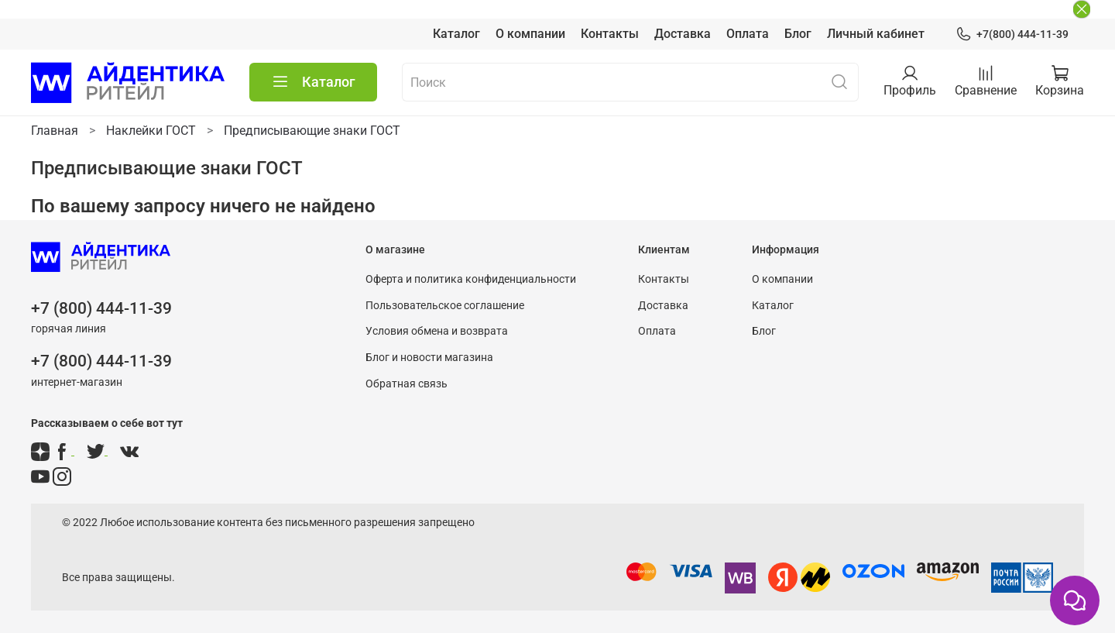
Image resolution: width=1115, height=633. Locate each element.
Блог (797, 33)
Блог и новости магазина (429, 357)
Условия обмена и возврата (436, 331)
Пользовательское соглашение (444, 305)
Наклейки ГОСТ (151, 130)
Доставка (682, 33)
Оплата (747, 33)
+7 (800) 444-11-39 (101, 308)
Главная (54, 130)
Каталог (456, 33)
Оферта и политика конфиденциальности (470, 279)
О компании (530, 33)
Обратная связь (406, 383)
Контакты (610, 33)
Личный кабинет (876, 33)
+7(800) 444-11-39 (1012, 34)
